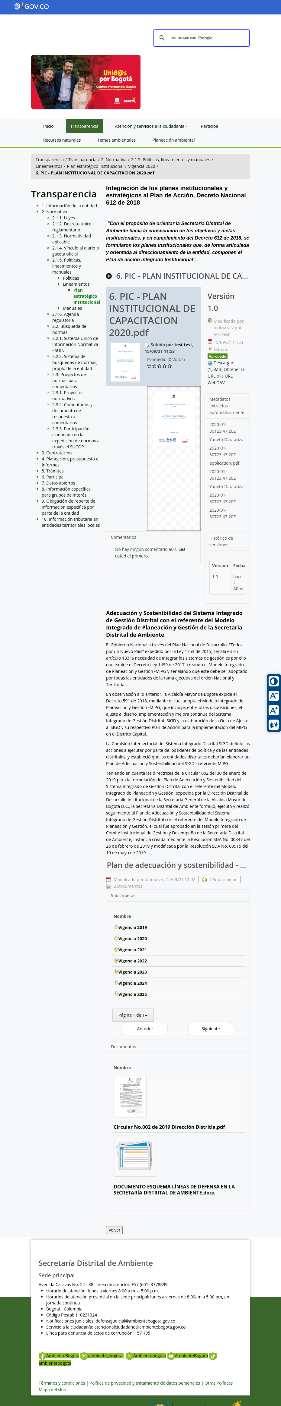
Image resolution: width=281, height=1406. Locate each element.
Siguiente (211, 1028)
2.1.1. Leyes (63, 218)
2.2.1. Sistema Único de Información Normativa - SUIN (75, 344)
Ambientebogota (146, 1355)
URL (211, 376)
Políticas (71, 278)
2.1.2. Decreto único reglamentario (72, 227)
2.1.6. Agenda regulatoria (65, 317)
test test (183, 344)
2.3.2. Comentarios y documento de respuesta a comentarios (72, 413)
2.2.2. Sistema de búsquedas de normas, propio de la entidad (74, 362)
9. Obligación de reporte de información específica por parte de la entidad (68, 507)
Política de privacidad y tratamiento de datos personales (144, 1383)
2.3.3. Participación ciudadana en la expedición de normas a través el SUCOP (75, 438)
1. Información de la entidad (69, 206)
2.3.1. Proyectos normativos (67, 395)
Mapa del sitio (52, 1389)
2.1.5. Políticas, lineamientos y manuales (170, 159)
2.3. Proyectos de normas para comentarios (69, 380)
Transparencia (50, 159)
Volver (114, 1230)
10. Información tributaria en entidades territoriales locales (71, 522)
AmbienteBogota (59, 1355)
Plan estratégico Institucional (95, 166)
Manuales (72, 308)
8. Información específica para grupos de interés (66, 492)
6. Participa (52, 477)
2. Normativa (113, 159)
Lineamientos (49, 166)
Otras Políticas (219, 1383)
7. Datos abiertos (58, 483)
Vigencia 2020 (141, 166)
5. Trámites (53, 471)
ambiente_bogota (102, 1355)
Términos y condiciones (62, 1383)
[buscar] (201, 38)
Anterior (145, 1028)
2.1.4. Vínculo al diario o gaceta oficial (75, 251)
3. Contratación (57, 453)
